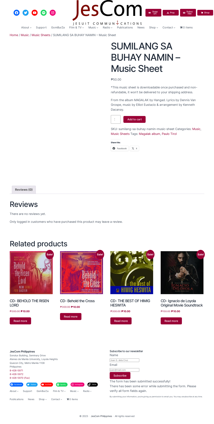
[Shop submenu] (157, 27)
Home (14, 35)
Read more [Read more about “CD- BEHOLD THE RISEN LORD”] (20, 321)
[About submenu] (31, 27)
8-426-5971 (16, 370)
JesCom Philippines (22, 351)
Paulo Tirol (169, 134)
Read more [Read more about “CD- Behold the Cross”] (70, 316)
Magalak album (149, 134)
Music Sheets (41, 35)
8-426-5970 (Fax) (20, 377)
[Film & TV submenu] (83, 27)
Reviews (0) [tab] (24, 189)
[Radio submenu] (112, 27)
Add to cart (134, 119)
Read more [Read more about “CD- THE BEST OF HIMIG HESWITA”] (121, 321)
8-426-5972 (16, 374)
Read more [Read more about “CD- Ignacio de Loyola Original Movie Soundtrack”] (171, 321)
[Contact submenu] (174, 27)
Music (25, 35)
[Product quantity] (116, 119)
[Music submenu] (97, 27)
